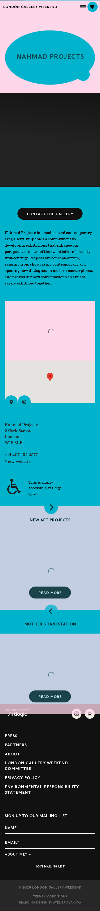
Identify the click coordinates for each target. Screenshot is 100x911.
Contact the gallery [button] (50, 214)
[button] (83, 6)
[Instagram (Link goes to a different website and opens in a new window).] (24, 401)
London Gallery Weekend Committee (36, 765)
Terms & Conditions (50, 896)
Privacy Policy (22, 777)
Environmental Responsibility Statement (42, 789)
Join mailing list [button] (50, 866)
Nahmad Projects (50, 57)
